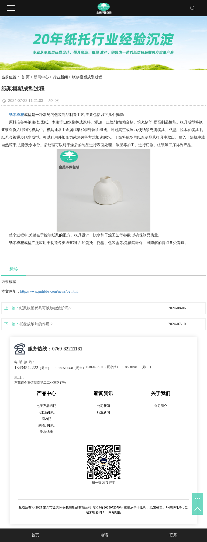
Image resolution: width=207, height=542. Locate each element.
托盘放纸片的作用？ (36, 324)
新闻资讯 (103, 393)
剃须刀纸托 (46, 425)
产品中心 (46, 393)
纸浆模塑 (16, 115)
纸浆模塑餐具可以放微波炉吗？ (45, 308)
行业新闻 (60, 77)
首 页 (25, 77)
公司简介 (160, 406)
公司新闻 (103, 406)
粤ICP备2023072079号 (107, 507)
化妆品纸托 (46, 412)
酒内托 (46, 419)
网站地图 (114, 512)
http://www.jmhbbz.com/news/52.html (49, 291)
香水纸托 (46, 432)
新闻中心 (41, 77)
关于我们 (160, 393)
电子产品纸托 (46, 406)
